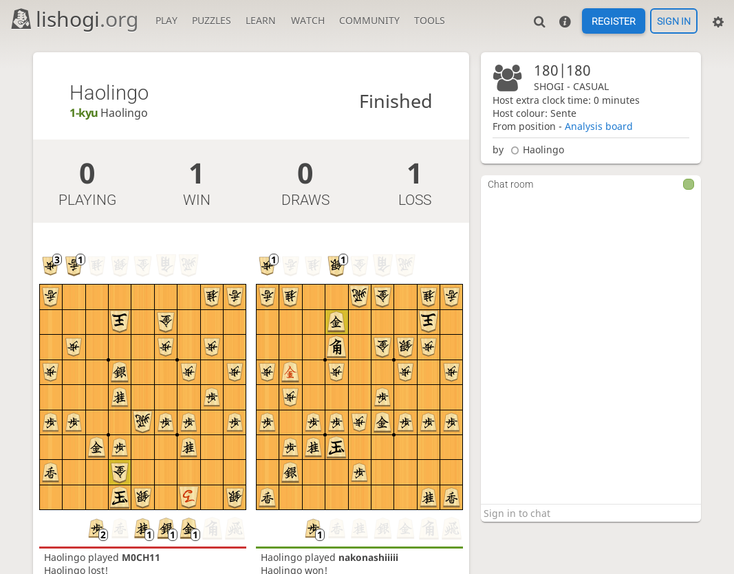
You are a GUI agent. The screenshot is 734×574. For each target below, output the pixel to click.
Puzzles (211, 20)
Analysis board (599, 126)
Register (614, 21)
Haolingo (535, 149)
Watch (308, 20)
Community (369, 20)
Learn (261, 20)
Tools (429, 20)
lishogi (74, 19)
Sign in (674, 21)
